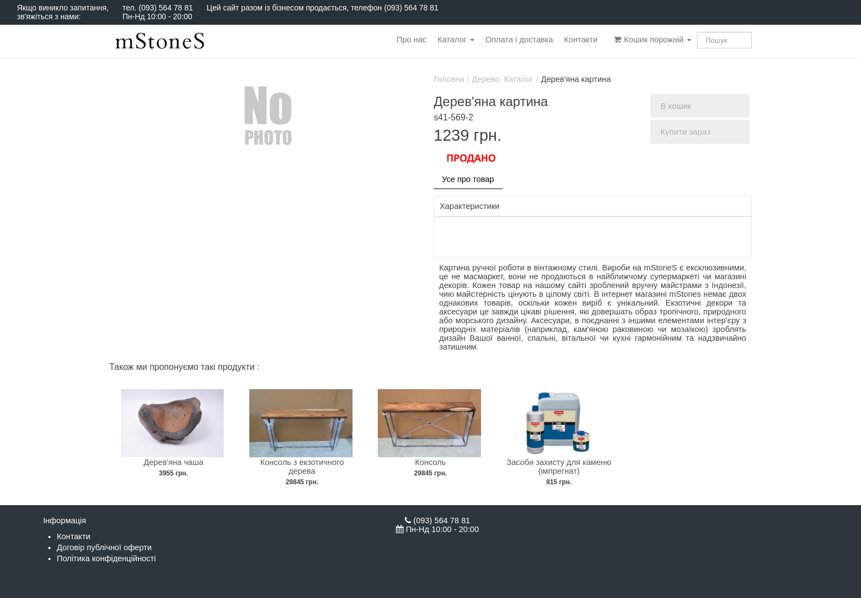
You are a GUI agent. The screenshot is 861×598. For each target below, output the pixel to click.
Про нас (411, 39)
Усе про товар (468, 179)
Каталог (456, 39)
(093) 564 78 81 (165, 7)
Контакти (580, 39)
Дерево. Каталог (503, 79)
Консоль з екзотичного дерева (302, 466)
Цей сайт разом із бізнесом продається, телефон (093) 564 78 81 (322, 7)
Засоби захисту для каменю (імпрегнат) (559, 466)
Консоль (430, 462)
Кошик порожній (652, 39)
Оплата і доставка (519, 39)
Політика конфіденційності (106, 558)
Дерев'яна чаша (174, 462)
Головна (449, 79)
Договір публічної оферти (104, 547)
